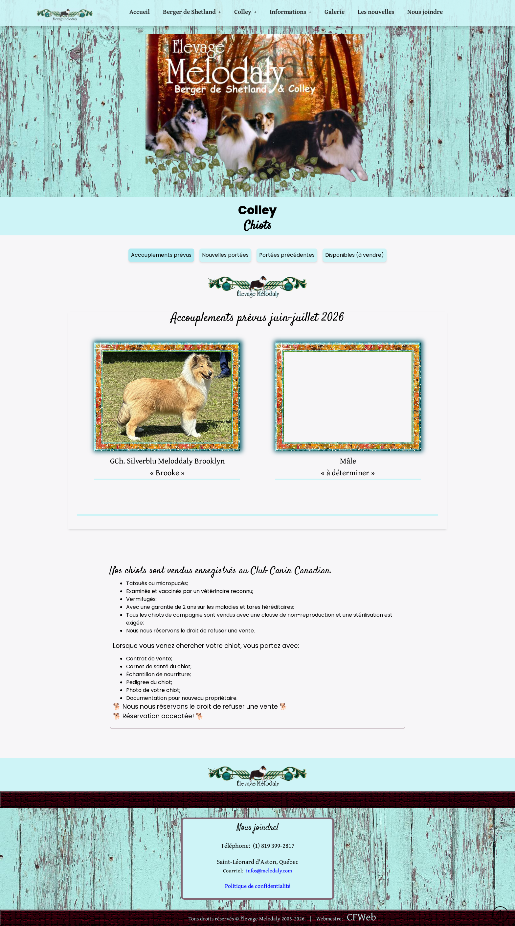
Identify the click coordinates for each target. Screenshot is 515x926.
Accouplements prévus (161, 255)
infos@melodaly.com (269, 870)
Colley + (245, 11)
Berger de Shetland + (192, 11)
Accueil (139, 11)
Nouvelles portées (225, 255)
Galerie (335, 11)
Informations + (290, 11)
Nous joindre (425, 11)
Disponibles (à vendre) (354, 255)
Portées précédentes (287, 255)
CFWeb (361, 916)
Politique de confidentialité (257, 886)
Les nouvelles (376, 11)
